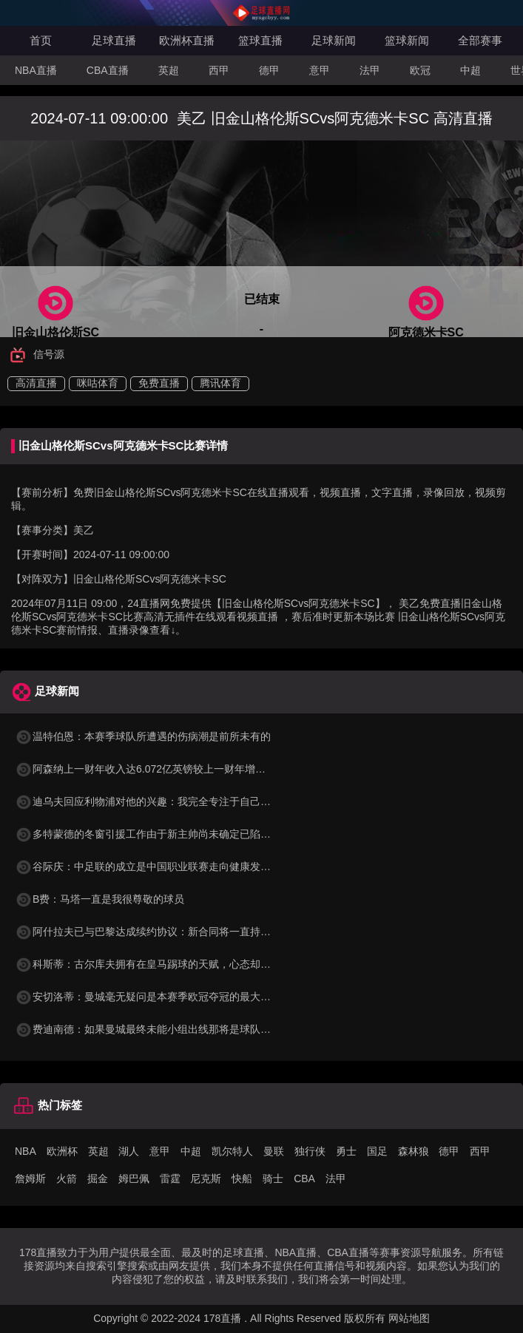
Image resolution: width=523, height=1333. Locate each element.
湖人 (128, 1151)
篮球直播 (260, 40)
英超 (168, 70)
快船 (242, 1178)
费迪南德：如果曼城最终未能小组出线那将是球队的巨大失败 (163, 1029)
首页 (41, 40)
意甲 (319, 70)
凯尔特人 (232, 1151)
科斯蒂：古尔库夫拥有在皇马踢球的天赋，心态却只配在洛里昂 (169, 964)
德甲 (269, 70)
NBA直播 (36, 70)
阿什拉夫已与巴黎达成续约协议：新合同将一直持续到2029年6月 (173, 931)
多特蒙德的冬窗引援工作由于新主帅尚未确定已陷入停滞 (153, 834)
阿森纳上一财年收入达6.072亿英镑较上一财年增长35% (150, 769)
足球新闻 (333, 40)
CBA (304, 1178)
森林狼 (413, 1151)
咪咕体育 (97, 383)
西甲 (219, 70)
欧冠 (420, 70)
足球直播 (114, 40)
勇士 (346, 1151)
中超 (470, 70)
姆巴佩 (133, 1178)
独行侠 (309, 1151)
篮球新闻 (407, 40)
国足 (377, 1151)
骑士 (273, 1178)
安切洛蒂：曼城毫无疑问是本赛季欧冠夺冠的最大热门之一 (158, 997)
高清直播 (36, 383)
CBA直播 (108, 70)
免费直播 (159, 383)
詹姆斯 (30, 1178)
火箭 (66, 1178)
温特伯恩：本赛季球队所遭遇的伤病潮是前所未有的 (143, 736)
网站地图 (409, 1318)
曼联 (273, 1151)
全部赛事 (480, 40)
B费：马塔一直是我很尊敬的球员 (99, 899)
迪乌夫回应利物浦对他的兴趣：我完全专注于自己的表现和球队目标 (179, 801)
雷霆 (170, 1178)
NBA (25, 1151)
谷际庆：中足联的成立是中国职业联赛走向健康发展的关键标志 (169, 866)
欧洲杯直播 (187, 40)
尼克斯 (205, 1178)
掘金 (97, 1178)
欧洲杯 (62, 1151)
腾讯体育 (220, 383)
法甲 (370, 70)
